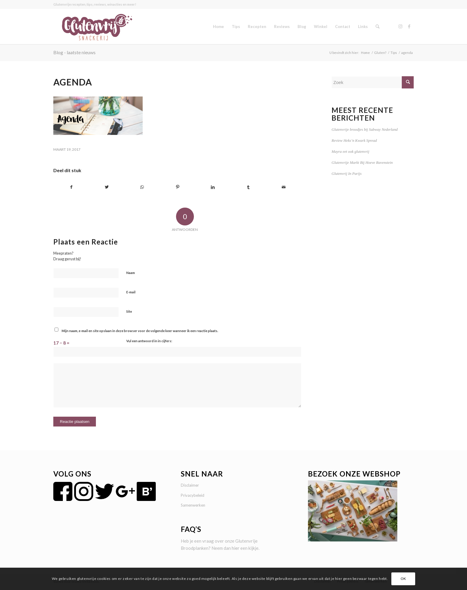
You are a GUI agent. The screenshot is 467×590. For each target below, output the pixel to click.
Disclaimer (190, 485)
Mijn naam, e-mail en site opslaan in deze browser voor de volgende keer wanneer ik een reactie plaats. (140, 331)
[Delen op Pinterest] (177, 187)
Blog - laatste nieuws (74, 52)
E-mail (131, 292)
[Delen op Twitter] (106, 187)
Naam (130, 273)
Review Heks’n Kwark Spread (354, 140)
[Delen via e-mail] (283, 187)
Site (129, 311)
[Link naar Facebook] (409, 26)
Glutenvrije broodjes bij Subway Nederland (364, 129)
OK (403, 578)
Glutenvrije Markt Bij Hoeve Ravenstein (362, 163)
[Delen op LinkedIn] (213, 187)
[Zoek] (377, 26)
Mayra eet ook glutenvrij (350, 152)
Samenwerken (193, 505)
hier (235, 548)
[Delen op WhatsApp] (142, 187)
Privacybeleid (192, 495)
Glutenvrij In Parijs (346, 174)
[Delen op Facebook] (71, 187)
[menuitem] (218, 26)
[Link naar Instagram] (400, 26)
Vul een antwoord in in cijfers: (149, 341)
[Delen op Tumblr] (248, 187)
